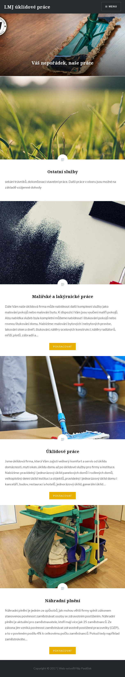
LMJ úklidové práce (27, 7)
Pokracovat (62, 346)
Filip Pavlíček (84, 668)
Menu (113, 6)
